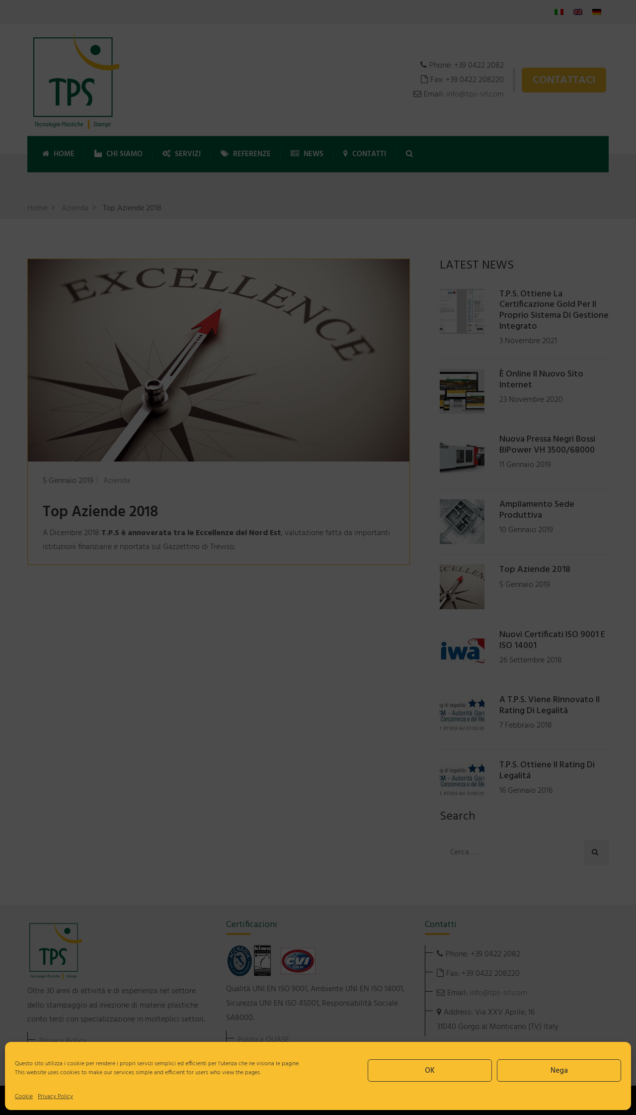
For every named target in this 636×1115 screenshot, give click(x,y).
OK (430, 1071)
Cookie (24, 1097)
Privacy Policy (55, 1097)
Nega (559, 1071)
